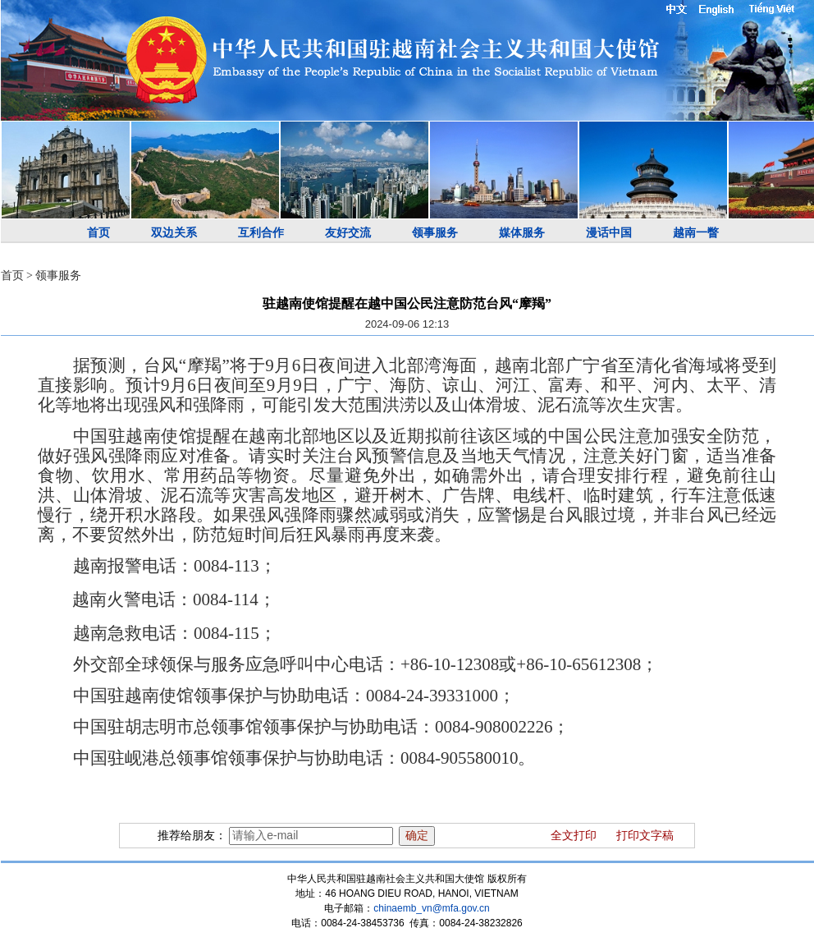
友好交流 (348, 233)
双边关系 (174, 233)
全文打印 (574, 835)
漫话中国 (609, 233)
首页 (98, 233)
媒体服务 (522, 233)
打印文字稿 (645, 835)
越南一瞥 (696, 233)
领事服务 (435, 233)
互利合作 (261, 233)
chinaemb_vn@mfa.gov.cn (431, 908)
